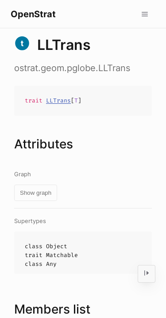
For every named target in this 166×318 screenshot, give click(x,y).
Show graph (35, 192)
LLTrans (58, 100)
